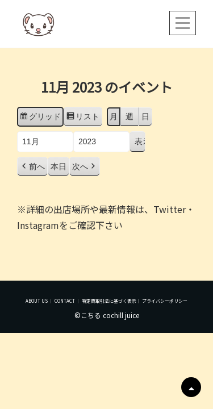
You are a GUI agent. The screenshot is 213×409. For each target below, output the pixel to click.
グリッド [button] (40, 118)
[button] (32, 167)
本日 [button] (58, 166)
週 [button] (129, 116)
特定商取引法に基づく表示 (109, 301)
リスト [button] (82, 118)
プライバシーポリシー (164, 301)
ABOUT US (37, 301)
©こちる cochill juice (106, 315)
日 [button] (145, 116)
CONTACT (65, 301)
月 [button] (114, 116)
